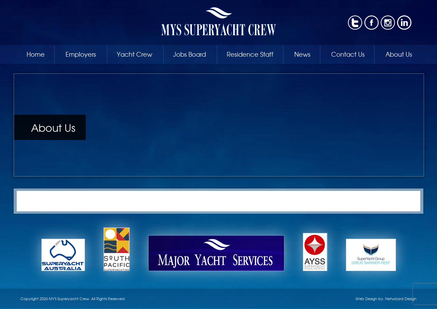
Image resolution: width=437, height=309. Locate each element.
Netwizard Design (401, 298)
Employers (81, 54)
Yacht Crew (134, 54)
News (302, 54)
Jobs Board (189, 54)
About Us (398, 54)
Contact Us (348, 54)
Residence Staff (250, 54)
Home (36, 54)
